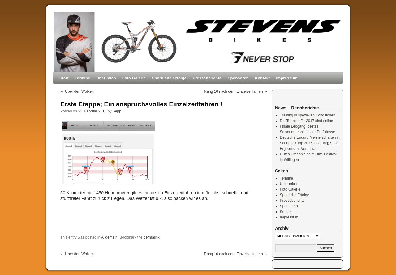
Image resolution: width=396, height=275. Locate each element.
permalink (152, 237)
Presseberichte (207, 78)
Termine (82, 78)
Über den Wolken (77, 91)
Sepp (117, 111)
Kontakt (262, 78)
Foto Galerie (134, 78)
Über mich (106, 78)
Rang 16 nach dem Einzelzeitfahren (236, 91)
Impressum (286, 78)
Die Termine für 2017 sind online (306, 121)
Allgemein (109, 237)
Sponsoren (238, 78)
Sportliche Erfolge (169, 78)
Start (64, 78)
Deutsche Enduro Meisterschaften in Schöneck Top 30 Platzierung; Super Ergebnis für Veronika (310, 143)
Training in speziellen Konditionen (307, 115)
